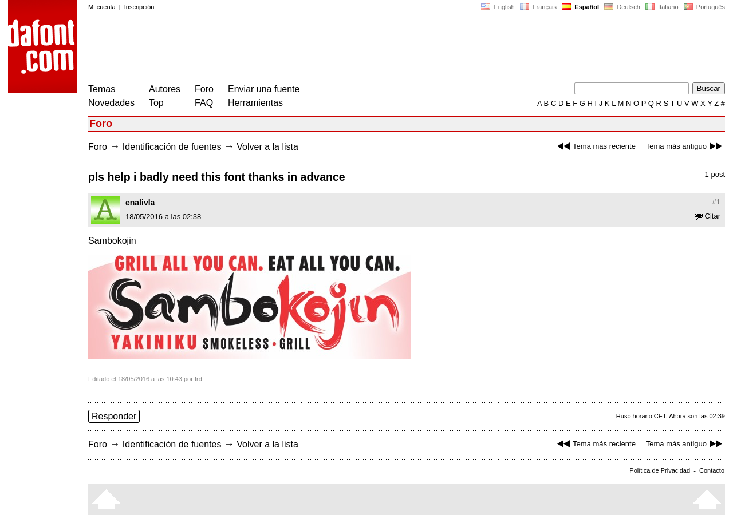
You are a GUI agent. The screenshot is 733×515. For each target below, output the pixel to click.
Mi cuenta (102, 6)
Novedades (111, 103)
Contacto (711, 470)
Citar (707, 216)
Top (156, 103)
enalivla (140, 202)
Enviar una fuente (263, 89)
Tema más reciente (595, 146)
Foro (204, 89)
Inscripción (139, 6)
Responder (114, 416)
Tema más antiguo (685, 146)
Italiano (662, 6)
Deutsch (622, 6)
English (497, 6)
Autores (164, 89)
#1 (716, 201)
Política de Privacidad (659, 470)
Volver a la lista (267, 147)
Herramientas (255, 103)
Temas (101, 89)
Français (538, 6)
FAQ (204, 103)
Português (703, 6)
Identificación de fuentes (172, 147)
